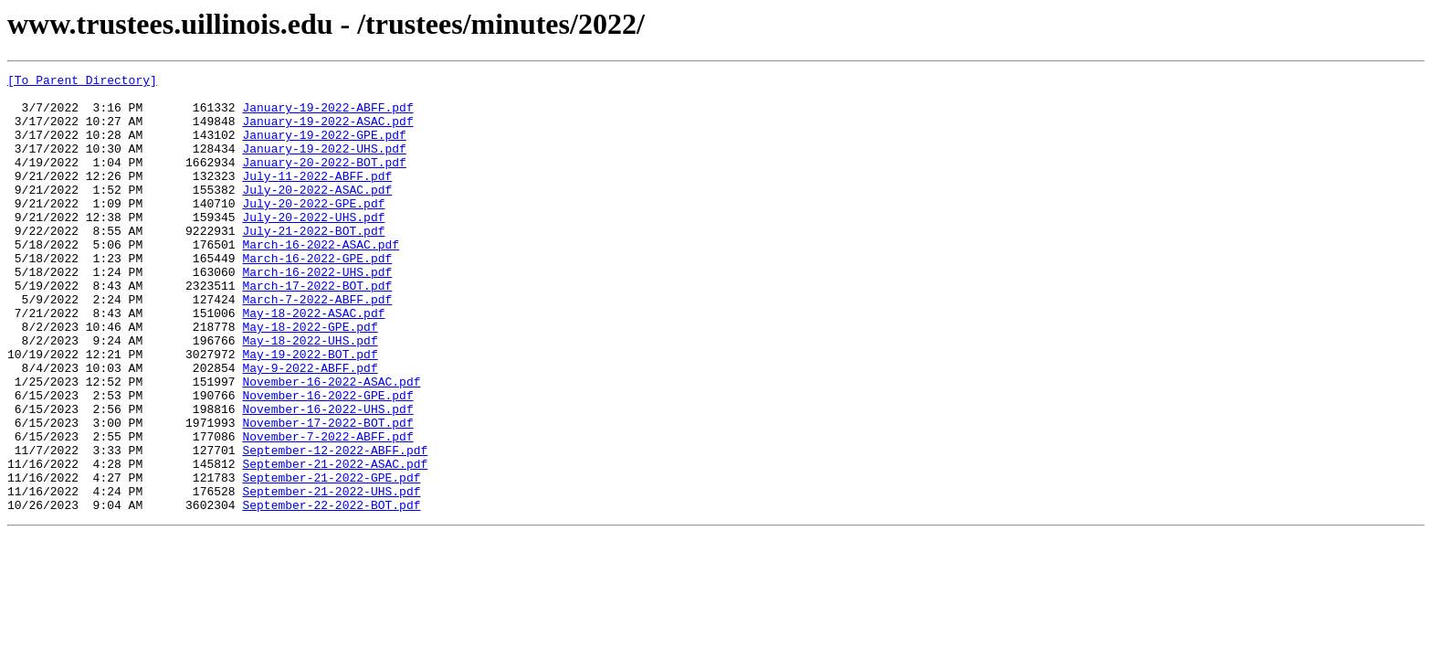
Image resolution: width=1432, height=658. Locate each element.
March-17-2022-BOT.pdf (317, 329)
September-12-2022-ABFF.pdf (334, 526)
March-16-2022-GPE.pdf (317, 296)
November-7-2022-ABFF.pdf (327, 510)
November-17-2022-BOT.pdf (327, 493)
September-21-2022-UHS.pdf (331, 576)
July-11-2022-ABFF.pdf (317, 197)
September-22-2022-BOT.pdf (331, 592)
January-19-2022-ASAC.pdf (327, 131)
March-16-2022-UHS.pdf (317, 312)
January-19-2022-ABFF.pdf (327, 115)
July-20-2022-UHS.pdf (313, 247)
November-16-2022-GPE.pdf (327, 460)
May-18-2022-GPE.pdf (309, 378)
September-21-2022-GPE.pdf (331, 559)
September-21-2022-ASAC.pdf (334, 543)
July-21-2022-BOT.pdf (313, 263)
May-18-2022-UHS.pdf (309, 395)
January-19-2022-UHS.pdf (323, 164)
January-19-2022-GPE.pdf (323, 148)
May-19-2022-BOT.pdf (309, 411)
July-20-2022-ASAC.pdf (317, 214)
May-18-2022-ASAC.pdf (313, 362)
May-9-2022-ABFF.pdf (309, 427)
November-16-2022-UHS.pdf (327, 477)
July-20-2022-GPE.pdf (313, 230)
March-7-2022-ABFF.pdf (317, 345)
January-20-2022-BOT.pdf (323, 181)
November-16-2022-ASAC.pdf (331, 444)
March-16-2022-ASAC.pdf (320, 279)
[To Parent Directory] (82, 82)
